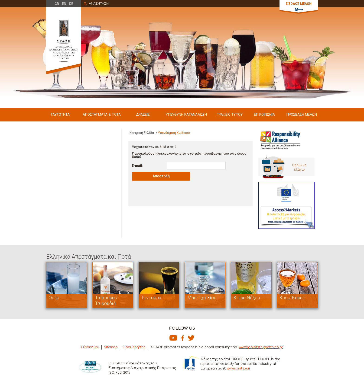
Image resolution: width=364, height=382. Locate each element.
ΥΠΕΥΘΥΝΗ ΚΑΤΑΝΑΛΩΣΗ (186, 114)
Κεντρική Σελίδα (142, 133)
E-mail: (137, 166)
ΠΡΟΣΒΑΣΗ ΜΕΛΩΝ (301, 114)
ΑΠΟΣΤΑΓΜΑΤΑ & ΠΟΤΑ (102, 114)
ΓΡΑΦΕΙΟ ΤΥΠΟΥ (230, 114)
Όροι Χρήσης (134, 347)
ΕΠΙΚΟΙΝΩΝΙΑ (264, 114)
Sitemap (111, 347)
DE (71, 4)
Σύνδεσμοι (90, 347)
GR (57, 4)
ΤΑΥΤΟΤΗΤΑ (60, 114)
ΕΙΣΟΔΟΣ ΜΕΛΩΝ (299, 4)
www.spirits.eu (238, 368)
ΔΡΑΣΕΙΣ (143, 114)
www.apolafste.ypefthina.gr (261, 347)
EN (64, 4)
